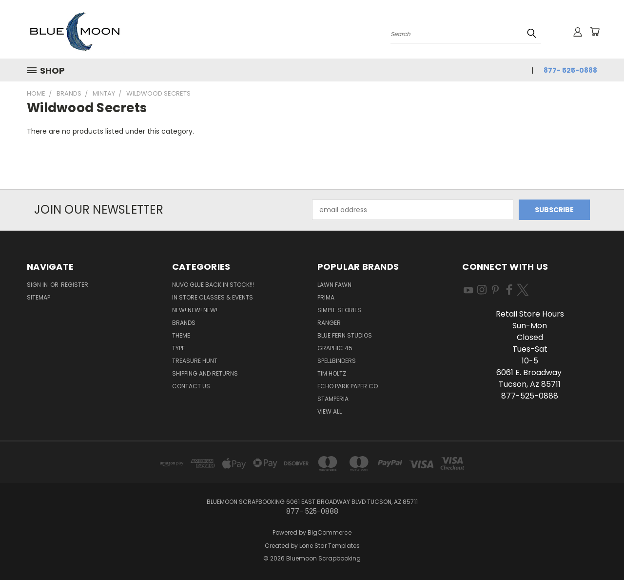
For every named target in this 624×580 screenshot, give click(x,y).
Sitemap (38, 297)
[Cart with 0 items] (595, 32)
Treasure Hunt (194, 361)
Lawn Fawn (334, 284)
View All (329, 411)
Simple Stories (339, 310)
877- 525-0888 (570, 70)
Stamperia (333, 399)
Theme (181, 335)
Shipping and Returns (205, 373)
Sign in (38, 284)
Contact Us (191, 386)
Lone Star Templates (329, 545)
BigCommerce (329, 532)
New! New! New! (194, 310)
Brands (183, 323)
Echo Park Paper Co (347, 386)
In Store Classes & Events (212, 297)
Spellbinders (336, 361)
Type (178, 348)
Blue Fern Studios (344, 335)
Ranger (329, 323)
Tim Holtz (331, 373)
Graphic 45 (334, 348)
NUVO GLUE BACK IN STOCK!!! (213, 284)
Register (74, 284)
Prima (325, 297)
